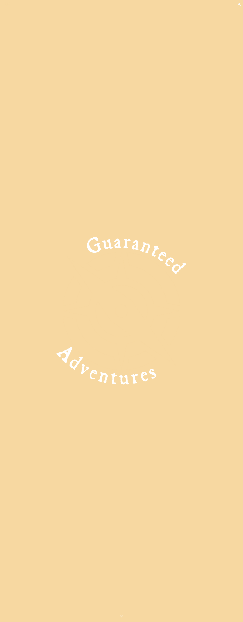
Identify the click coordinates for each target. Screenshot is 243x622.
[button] (239, 4)
